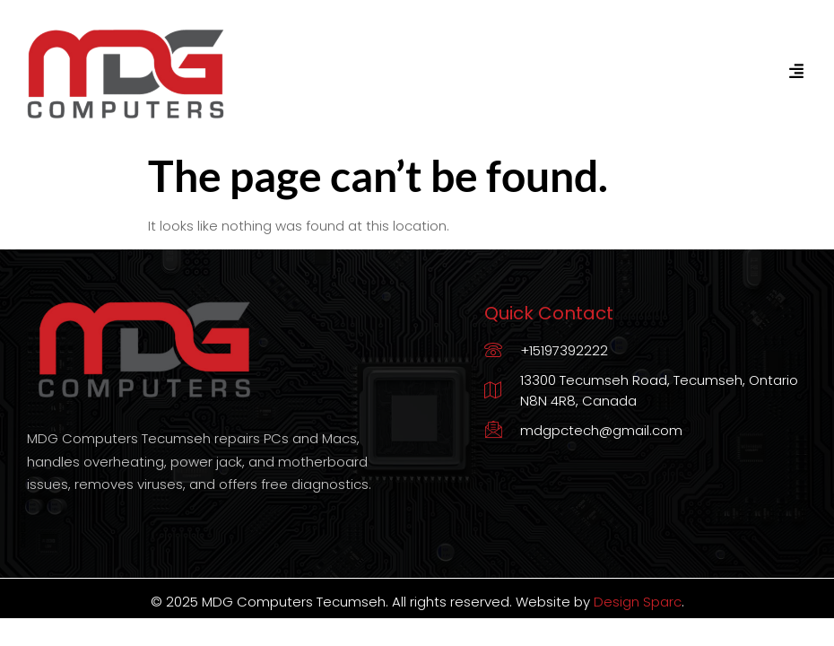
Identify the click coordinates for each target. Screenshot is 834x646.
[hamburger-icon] (796, 72)
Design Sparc (638, 601)
